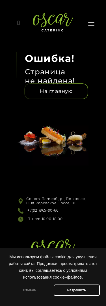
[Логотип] (53, 18)
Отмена (29, 290)
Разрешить (76, 290)
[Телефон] (19, 22)
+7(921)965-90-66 (43, 210)
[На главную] (56, 91)
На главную (56, 91)
